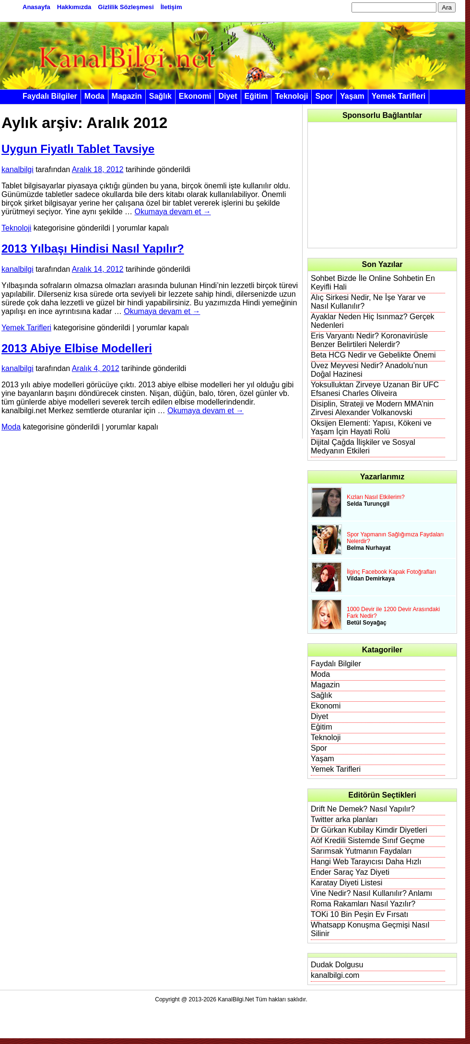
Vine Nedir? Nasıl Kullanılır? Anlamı (371, 893)
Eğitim (256, 96)
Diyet (227, 96)
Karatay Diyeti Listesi (346, 883)
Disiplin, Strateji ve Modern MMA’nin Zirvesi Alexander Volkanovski (372, 408)
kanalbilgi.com (335, 975)
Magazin (127, 96)
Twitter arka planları (344, 819)
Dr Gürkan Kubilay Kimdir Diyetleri (369, 830)
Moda (94, 96)
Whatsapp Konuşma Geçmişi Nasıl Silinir (370, 929)
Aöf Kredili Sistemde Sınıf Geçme (367, 840)
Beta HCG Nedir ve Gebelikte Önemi (373, 355)
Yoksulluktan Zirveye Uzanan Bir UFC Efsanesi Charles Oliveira (375, 389)
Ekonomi (195, 96)
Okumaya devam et (172, 212)
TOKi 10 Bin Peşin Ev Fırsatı (359, 914)
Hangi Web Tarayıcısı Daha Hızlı (366, 862)
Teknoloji (291, 96)
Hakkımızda (74, 7)
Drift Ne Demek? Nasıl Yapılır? (363, 809)
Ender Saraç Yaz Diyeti (350, 872)
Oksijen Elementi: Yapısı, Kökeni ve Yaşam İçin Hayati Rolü (371, 427)
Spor (323, 96)
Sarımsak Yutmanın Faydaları (361, 851)
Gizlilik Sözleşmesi (125, 7)
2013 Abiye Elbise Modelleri (76, 348)
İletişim (171, 7)
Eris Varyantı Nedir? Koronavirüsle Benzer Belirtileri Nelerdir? (369, 340)
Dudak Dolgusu (337, 965)
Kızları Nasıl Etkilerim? (376, 497)
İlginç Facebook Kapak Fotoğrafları (391, 571)
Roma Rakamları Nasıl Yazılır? (363, 904)
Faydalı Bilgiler (50, 96)
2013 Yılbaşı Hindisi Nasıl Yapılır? (92, 248)
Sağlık (160, 96)
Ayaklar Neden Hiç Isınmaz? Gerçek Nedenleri (373, 321)
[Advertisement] (378, 185)
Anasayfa (36, 7)
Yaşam (352, 96)
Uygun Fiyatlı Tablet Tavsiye (77, 148)
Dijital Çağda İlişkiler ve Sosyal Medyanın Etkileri (363, 446)
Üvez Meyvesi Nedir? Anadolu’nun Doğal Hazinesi (369, 369)
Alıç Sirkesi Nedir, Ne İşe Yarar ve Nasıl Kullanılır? (368, 301)
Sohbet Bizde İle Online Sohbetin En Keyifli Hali (373, 282)
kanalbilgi (17, 169)
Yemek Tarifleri (399, 96)
